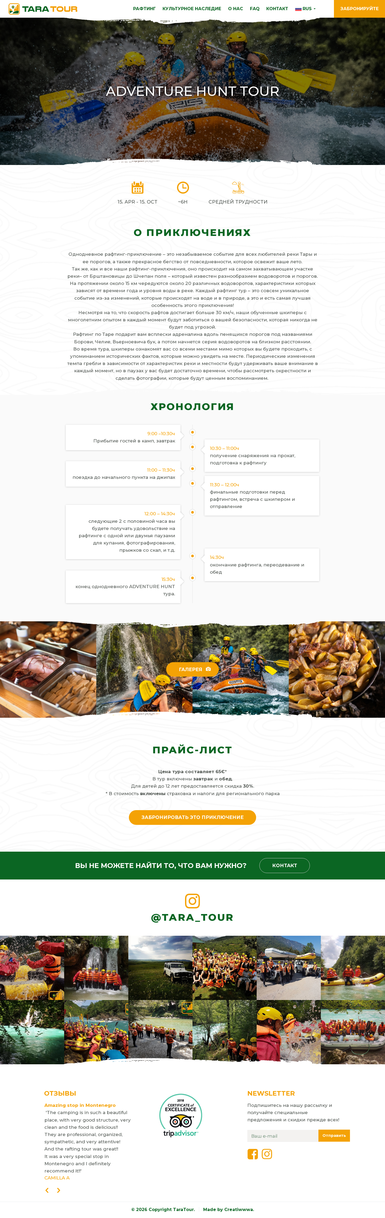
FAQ (255, 8)
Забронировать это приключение (192, 817)
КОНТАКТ (277, 8)
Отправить (334, 1135)
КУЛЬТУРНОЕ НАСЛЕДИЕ (192, 8)
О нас (235, 8)
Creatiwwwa (238, 1209)
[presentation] (46, 1191)
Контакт (284, 865)
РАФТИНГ (144, 8)
